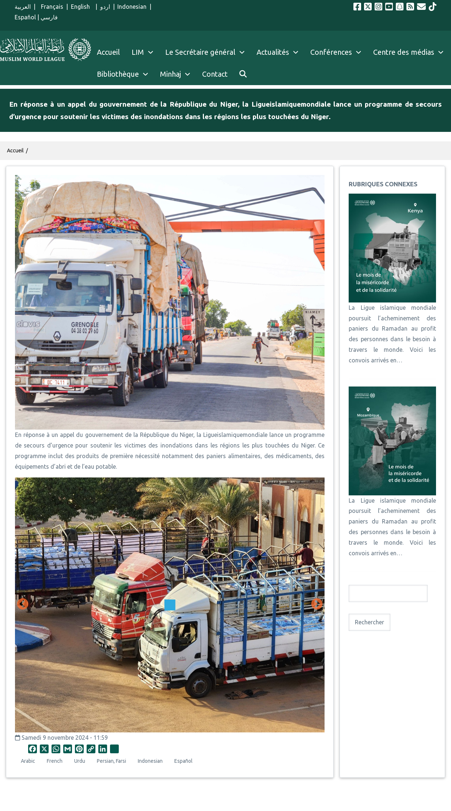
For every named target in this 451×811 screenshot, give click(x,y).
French (54, 761)
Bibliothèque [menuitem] (118, 74)
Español (25, 17)
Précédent (22, 604)
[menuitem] (243, 74)
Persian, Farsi (111, 761)
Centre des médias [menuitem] (403, 52)
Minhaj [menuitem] (170, 74)
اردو (105, 6)
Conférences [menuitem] (331, 52)
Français (50, 6)
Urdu (79, 761)
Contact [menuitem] (215, 74)
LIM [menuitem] (138, 52)
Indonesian (132, 6)
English (82, 6)
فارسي (49, 17)
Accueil (15, 150)
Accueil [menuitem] (108, 52)
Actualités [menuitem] (273, 52)
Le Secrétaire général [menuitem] (208, 52)
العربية (23, 6)
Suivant (317, 604)
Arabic (28, 761)
